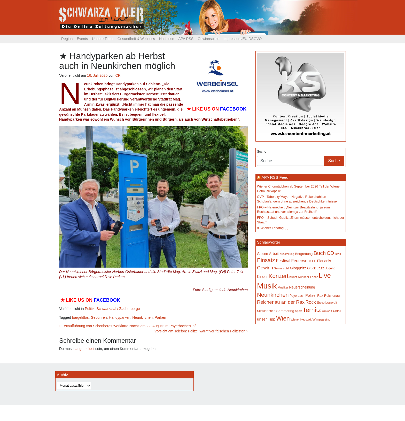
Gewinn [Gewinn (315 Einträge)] (265, 267)
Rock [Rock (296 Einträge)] (311, 302)
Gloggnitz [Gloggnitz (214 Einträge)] (298, 268)
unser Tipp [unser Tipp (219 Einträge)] (266, 319)
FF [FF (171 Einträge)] (314, 261)
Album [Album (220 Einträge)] (262, 253)
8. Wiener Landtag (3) (273, 228)
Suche (261, 151)
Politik (89, 309)
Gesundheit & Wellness (136, 39)
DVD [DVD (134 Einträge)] (338, 253)
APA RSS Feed (274, 177)
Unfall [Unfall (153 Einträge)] (337, 311)
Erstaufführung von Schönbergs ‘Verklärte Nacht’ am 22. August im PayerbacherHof (127, 326)
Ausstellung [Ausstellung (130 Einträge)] (287, 253)
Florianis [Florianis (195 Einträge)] (324, 261)
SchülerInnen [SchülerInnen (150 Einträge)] (266, 311)
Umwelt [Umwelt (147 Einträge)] (327, 311)
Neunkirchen (142, 317)
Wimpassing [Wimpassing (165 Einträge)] (322, 319)
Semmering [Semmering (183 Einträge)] (285, 311)
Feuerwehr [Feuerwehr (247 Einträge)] (301, 260)
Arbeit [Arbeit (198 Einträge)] (274, 254)
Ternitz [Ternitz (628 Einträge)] (311, 309)
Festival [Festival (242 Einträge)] (283, 260)
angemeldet (84, 349)
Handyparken (119, 317)
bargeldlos (80, 317)
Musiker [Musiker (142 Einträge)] (283, 287)
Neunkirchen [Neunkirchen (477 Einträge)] (273, 295)
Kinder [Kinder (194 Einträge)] (262, 277)
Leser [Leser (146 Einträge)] (314, 277)
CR (118, 75)
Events (82, 39)
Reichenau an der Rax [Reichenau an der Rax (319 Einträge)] (281, 302)
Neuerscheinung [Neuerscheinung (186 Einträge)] (302, 287)
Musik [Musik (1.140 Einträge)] (267, 286)
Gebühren (99, 317)
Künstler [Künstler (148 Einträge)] (303, 277)
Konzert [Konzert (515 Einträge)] (279, 276)
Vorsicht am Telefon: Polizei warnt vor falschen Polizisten (201, 331)
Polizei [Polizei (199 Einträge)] (310, 295)
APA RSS (185, 39)
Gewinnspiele (208, 39)
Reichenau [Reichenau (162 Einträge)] (332, 296)
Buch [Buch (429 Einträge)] (320, 253)
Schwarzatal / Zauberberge (118, 309)
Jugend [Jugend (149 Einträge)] (330, 268)
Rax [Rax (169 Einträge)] (320, 296)
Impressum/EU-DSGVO (242, 39)
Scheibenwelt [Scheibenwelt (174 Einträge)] (327, 303)
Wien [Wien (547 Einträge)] (283, 318)
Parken (160, 317)
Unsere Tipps (102, 39)
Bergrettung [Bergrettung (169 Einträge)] (304, 254)
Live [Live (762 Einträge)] (325, 275)
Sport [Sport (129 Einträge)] (298, 311)
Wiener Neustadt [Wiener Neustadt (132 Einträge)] (301, 319)
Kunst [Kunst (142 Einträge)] (293, 276)
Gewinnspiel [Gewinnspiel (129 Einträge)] (281, 268)
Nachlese (166, 39)
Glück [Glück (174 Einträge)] (311, 268)
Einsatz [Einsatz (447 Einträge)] (266, 260)
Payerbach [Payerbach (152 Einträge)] (297, 296)
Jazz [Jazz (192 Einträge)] (320, 268)
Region (67, 39)
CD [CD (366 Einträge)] (330, 253)
